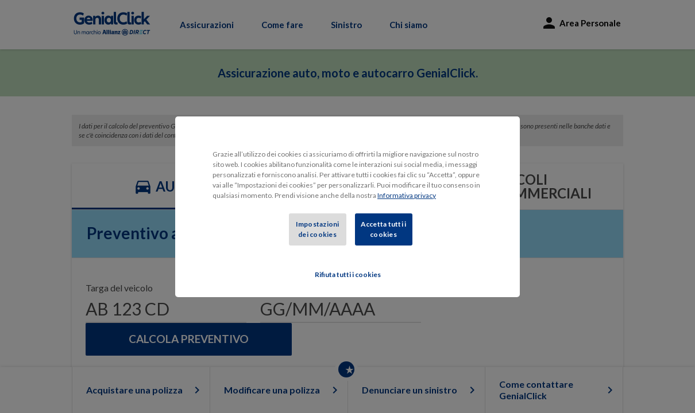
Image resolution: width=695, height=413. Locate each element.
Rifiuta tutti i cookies (348, 274)
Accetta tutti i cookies (384, 229)
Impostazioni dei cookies (317, 229)
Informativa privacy (406, 195)
